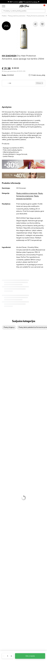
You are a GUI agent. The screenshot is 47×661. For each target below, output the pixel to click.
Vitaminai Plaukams (7, 498)
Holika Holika (4, 414)
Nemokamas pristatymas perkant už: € (16, 518)
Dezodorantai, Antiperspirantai (10, 471)
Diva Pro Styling (5, 395)
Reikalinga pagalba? (8, 624)
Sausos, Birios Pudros (7, 486)
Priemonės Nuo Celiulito (8, 468)
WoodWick (4, 368)
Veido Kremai (4, 459)
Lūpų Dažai (4, 496)
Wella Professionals (6, 390)
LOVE (21, 2)
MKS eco (3, 405)
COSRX (2, 373)
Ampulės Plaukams (6, 446)
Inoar (2, 346)
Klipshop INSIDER (8, 541)
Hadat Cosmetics (6, 397)
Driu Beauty (4, 387)
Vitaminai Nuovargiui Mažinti (10, 503)
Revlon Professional (7, 400)
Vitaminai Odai (5, 505)
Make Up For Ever (6, 429)
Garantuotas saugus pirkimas (12, 525)
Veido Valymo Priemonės (9, 466)
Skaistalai (3, 493)
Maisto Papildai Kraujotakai (9, 515)
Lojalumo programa (8, 580)
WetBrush (3, 353)
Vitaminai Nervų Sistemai (9, 510)
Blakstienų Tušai (5, 491)
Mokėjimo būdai (7, 558)
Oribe (2, 402)
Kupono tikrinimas (8, 565)
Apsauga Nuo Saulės (7, 473)
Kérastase (3, 348)
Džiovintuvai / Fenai (7, 451)
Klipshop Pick (6, 582)
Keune (2, 378)
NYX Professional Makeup (9, 375)
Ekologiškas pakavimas (9, 522)
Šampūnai (3, 439)
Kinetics (3, 407)
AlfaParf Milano (5, 419)
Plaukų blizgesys (9, 327)
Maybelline (4, 360)
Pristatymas (6, 560)
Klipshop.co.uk (7, 591)
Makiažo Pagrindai (6, 478)
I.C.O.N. (3, 358)
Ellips (2, 385)
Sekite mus (6, 640)
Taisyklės (5, 534)
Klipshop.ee (6, 594)
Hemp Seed (4, 422)
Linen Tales (4, 370)
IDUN (2, 424)
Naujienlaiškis (6, 606)
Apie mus (5, 553)
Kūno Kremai (4, 461)
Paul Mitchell (4, 427)
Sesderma (3, 351)
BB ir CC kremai (5, 488)
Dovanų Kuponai (7, 563)
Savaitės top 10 (7, 577)
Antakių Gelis (4, 481)
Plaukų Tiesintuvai (6, 449)
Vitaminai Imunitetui (7, 513)
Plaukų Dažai (4, 456)
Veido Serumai (5, 464)
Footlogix (3, 410)
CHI (1, 412)
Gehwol (2, 380)
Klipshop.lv (5, 589)
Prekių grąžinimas (8, 520)
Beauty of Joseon (6, 363)
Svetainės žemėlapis (9, 546)
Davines (3, 338)
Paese (2, 383)
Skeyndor (3, 392)
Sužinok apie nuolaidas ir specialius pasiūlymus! (18, 608)
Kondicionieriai (5, 441)
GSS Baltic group (8, 586)
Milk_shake (4, 341)
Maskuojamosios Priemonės (9, 483)
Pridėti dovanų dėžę (38, 75)
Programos (6, 572)
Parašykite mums (8, 631)
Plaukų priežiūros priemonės (26, 193)
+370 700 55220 (8, 627)
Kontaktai (5, 555)
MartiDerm (4, 365)
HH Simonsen (9, 55)
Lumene (3, 432)
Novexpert (4, 434)
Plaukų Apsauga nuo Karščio (9, 454)
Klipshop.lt (6, 531)
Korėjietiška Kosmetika (8, 476)
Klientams (6, 551)
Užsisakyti (8, 618)
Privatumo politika (8, 536)
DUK (3, 544)
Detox (2, 508)
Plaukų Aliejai (4, 444)
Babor (2, 343)
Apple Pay (5, 539)
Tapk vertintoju (7, 575)
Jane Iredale (4, 355)
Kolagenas (3, 500)
